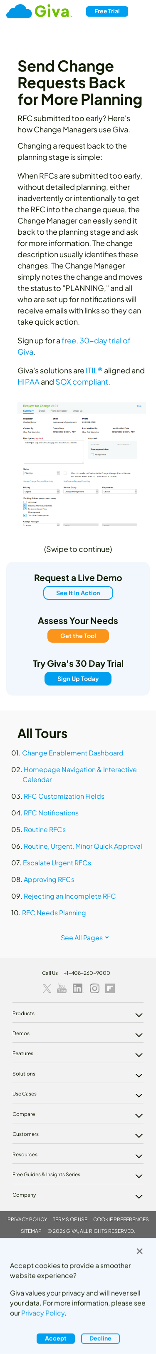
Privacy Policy (27, 1219)
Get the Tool (78, 635)
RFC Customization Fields (64, 796)
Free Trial (107, 11)
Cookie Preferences (121, 1219)
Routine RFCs (45, 829)
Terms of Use (70, 1219)
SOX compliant (81, 381)
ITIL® (94, 370)
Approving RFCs (49, 879)
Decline (100, 1338)
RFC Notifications (51, 812)
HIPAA (28, 381)
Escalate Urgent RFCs (57, 862)
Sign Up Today (78, 678)
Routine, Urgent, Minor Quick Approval (83, 846)
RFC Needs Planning (54, 912)
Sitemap (31, 1231)
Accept (56, 1338)
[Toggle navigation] (141, 11)
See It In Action (78, 592)
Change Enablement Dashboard (73, 752)
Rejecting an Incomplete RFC (70, 896)
